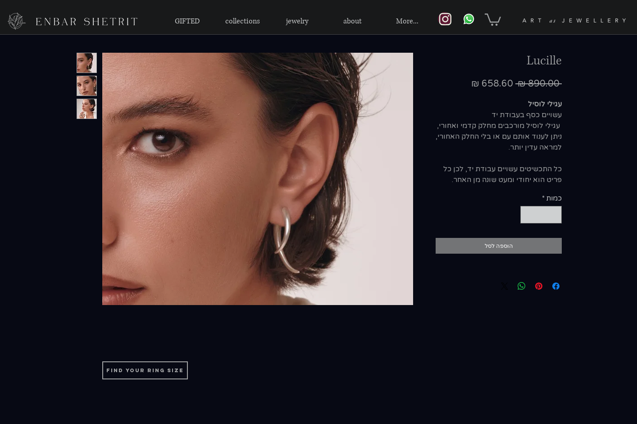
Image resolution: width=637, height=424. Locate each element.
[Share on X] (504, 286)
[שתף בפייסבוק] (556, 286)
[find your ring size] (145, 370)
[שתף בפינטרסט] (538, 286)
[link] (493, 19)
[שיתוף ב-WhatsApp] (521, 286)
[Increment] (528, 214)
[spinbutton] (541, 214)
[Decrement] (555, 214)
